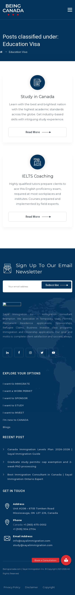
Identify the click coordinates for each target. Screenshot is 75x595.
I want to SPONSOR (15, 398)
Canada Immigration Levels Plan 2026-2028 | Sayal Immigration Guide (39, 451)
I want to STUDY (13, 405)
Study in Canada (37, 96)
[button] (66, 560)
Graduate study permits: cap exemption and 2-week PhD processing (39, 464)
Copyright (49, 587)
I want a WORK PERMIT (17, 390)
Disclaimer (31, 587)
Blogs (6, 427)
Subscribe (52, 285)
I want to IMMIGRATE (16, 383)
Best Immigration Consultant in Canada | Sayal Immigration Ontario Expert (39, 476)
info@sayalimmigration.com (31, 540)
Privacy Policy (12, 587)
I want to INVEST (13, 412)
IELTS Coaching (37, 176)
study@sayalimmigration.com (33, 545)
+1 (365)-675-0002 (35, 524)
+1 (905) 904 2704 (24, 529)
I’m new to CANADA (15, 419)
